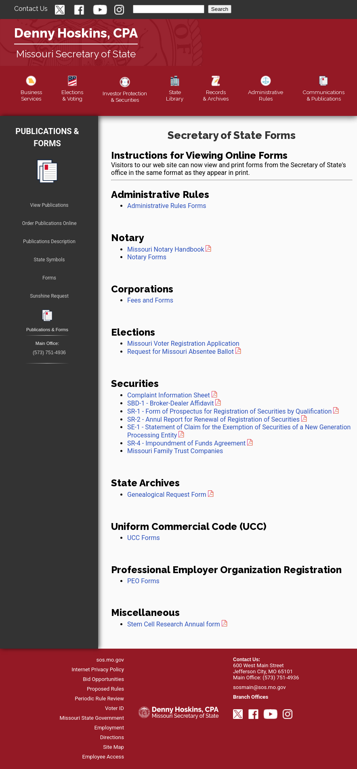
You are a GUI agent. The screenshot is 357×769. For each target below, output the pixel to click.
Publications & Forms (47, 137)
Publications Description (49, 241)
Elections (72, 92)
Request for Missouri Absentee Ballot (184, 351)
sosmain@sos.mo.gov (259, 687)
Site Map (113, 747)
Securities (125, 93)
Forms (49, 278)
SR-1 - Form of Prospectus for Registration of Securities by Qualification (229, 411)
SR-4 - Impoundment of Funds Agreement (186, 443)
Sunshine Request (49, 296)
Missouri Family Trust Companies (175, 451)
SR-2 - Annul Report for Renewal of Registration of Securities (213, 419)
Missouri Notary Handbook (165, 249)
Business (31, 92)
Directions (112, 737)
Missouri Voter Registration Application (183, 343)
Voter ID (114, 708)
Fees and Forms (150, 300)
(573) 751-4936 (49, 352)
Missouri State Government (91, 718)
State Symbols (49, 260)
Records (216, 92)
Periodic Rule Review (99, 698)
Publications (323, 92)
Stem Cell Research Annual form (173, 624)
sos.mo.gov (110, 660)
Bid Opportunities (103, 679)
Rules (265, 92)
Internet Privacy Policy (97, 669)
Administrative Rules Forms (166, 206)
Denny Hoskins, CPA (76, 32)
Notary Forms (146, 257)
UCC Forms (143, 538)
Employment (109, 728)
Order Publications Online (49, 223)
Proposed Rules (105, 689)
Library (174, 92)
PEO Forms (143, 581)
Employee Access (103, 757)
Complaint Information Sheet (168, 395)
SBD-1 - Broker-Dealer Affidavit (170, 403)
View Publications (49, 205)
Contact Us (31, 9)
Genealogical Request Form (166, 494)
